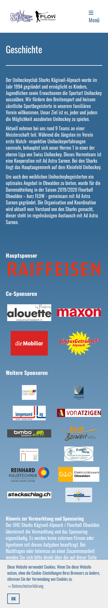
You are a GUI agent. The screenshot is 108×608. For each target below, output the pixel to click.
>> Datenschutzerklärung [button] (25, 586)
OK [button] (13, 599)
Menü (94, 17)
